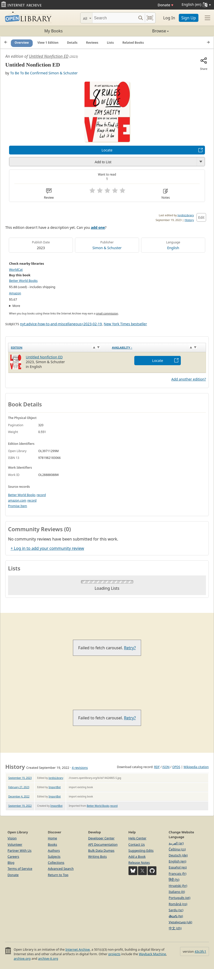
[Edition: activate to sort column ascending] (58, 347)
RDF (157, 767)
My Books (53, 31)
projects (114, 954)
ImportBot (55, 787)
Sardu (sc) (176, 910)
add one (98, 227)
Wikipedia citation (196, 767)
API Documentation (102, 844)
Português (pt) (179, 897)
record (41, 495)
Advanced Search (61, 868)
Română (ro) (178, 904)
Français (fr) (177, 873)
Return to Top (58, 875)
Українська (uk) (180, 922)
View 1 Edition (48, 42)
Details (72, 42)
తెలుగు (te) (176, 916)
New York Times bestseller (125, 323)
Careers (13, 856)
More (16, 306)
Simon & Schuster (106, 247)
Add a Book (137, 856)
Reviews (92, 42)
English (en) (177, 861)
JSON (165, 767)
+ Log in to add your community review (47, 548)
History (189, 220)
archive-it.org (48, 958)
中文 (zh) (175, 928)
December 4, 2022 (18, 796)
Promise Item (17, 506)
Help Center (138, 838)
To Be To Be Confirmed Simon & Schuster (44, 73)
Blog (11, 862)
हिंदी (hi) (174, 879)
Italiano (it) (177, 891)
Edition (16, 347)
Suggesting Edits (141, 850)
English (173, 247)
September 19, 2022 (20, 806)
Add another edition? (188, 379)
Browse (138, 31)
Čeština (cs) (177, 849)
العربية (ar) (176, 843)
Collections (56, 862)
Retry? (130, 648)
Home (52, 838)
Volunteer (15, 844)
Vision (12, 838)
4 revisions (80, 767)
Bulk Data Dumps (101, 850)
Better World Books (23, 281)
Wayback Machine (152, 954)
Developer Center (101, 838)
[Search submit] (140, 18)
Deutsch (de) (178, 855)
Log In (169, 18)
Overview (22, 42)
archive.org (22, 958)
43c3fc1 (200, 951)
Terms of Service (20, 868)
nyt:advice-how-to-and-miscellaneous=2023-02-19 (61, 323)
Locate (107, 150)
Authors (54, 850)
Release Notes (139, 862)
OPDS (176, 767)
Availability (122, 347)
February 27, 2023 (18, 787)
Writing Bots (97, 856)
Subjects (54, 856)
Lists (110, 42)
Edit (201, 217)
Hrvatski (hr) (178, 885)
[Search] (114, 17)
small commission (107, 313)
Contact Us (137, 844)
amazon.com (17, 500)
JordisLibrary (186, 215)
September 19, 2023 (20, 778)
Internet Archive (77, 949)
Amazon (15, 293)
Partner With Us (19, 850)
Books (52, 844)
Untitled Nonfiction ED (48, 56)
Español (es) (178, 867)
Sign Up (188, 18)
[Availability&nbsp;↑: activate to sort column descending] (157, 347)
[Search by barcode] (149, 18)
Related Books (133, 42)
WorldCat (16, 269)
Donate (166, 5)
